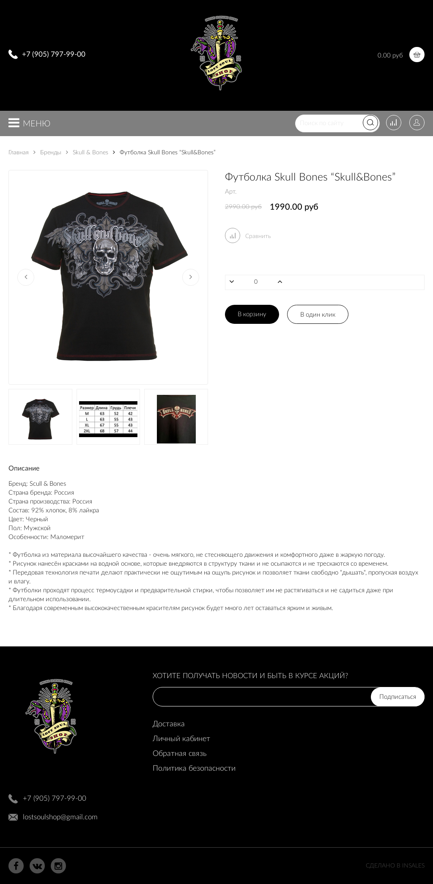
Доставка (169, 724)
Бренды (47, 153)
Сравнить (248, 236)
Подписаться (397, 697)
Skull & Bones (87, 153)
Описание (23, 468)
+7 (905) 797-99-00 (53, 54)
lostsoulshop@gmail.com (60, 817)
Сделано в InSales (395, 866)
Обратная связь (179, 754)
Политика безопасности (194, 768)
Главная (18, 153)
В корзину (252, 314)
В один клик (317, 315)
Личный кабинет (181, 739)
